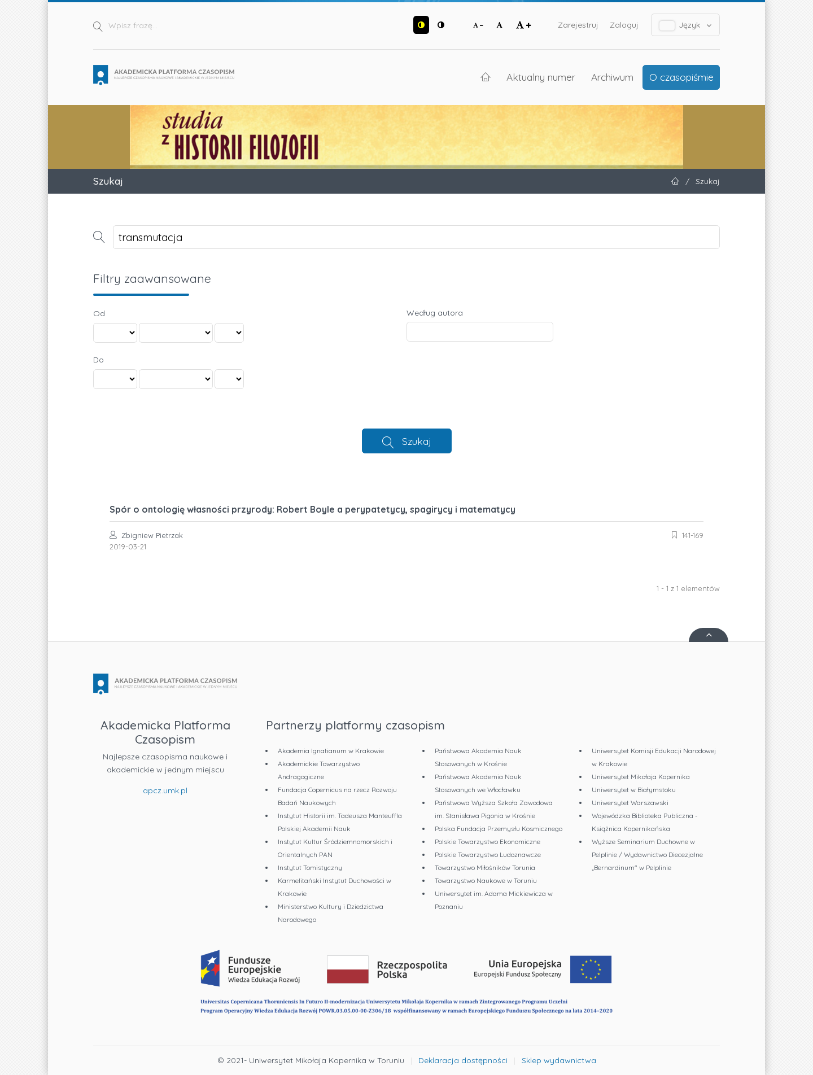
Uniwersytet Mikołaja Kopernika (641, 776)
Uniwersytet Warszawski (630, 802)
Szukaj (416, 441)
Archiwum (612, 77)
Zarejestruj (578, 25)
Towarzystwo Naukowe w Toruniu (486, 880)
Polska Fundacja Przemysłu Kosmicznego (498, 828)
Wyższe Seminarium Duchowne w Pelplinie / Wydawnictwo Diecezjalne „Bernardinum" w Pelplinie (647, 854)
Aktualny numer (540, 77)
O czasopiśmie (681, 77)
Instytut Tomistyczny (310, 867)
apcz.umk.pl (165, 790)
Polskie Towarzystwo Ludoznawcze (488, 854)
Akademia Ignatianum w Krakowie (331, 750)
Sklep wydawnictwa (559, 1060)
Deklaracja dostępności (463, 1060)
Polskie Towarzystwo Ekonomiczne (487, 841)
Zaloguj (624, 25)
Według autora (434, 313)
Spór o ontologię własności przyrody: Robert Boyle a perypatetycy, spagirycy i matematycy (312, 509)
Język (685, 25)
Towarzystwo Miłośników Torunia (485, 867)
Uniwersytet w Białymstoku (634, 789)
